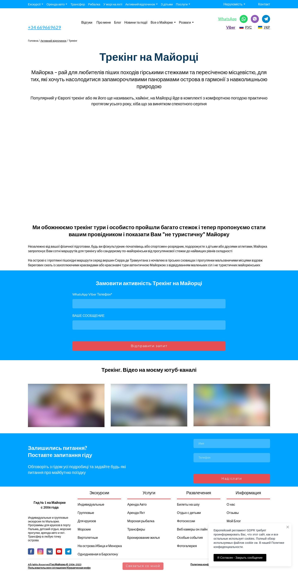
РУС (248, 27)
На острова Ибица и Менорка (100, 546)
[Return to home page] (50, 494)
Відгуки (86, 22)
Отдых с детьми (189, 513)
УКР (267, 27)
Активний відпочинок (140, 4)
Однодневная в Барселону (98, 554)
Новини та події (136, 22)
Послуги (182, 4)
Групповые (86, 513)
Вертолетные (88, 537)
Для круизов (87, 521)
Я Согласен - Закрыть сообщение (240, 557)
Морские (84, 529)
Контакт (264, 4)
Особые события (190, 537)
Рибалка (94, 4)
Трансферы (136, 529)
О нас (231, 504)
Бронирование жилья (143, 537)
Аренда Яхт (136, 513)
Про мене (103, 22)
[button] (244, 19)
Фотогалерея (187, 546)
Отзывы (233, 513)
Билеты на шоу (188, 504)
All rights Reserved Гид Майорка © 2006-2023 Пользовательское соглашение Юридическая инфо (59, 566)
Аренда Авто (137, 504)
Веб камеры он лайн (192, 529)
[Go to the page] (46, 19)
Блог (117, 22)
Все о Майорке (162, 22)
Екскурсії (34, 4)
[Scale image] (107, 165)
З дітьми (167, 4)
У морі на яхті (112, 4)
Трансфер (78, 4)
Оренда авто (56, 4)
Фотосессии (186, 521)
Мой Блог (234, 521)
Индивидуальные (91, 504)
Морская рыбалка (140, 521)
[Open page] (241, 27)
